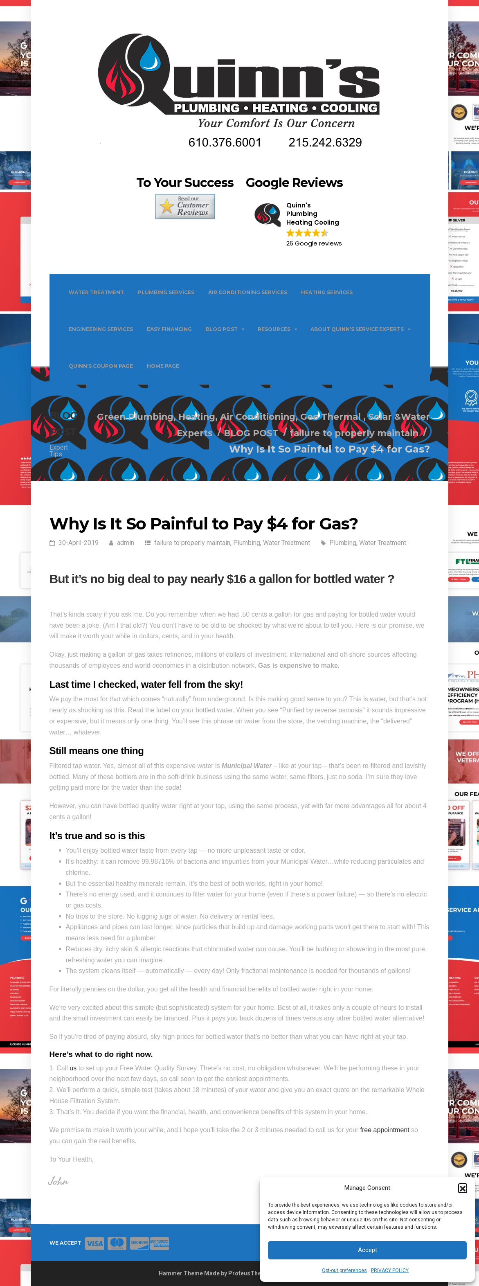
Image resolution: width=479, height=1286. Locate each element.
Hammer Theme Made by (193, 1273)
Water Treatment (286, 543)
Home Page (163, 366)
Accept (367, 1250)
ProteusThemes (250, 1273)
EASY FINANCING (169, 329)
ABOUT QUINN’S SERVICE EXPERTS (357, 329)
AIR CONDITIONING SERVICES (247, 292)
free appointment (384, 1129)
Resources (274, 329)
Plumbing (246, 543)
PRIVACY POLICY (390, 1270)
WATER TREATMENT (96, 292)
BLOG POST (222, 329)
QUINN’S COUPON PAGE (101, 366)
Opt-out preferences (344, 1270)
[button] (463, 1188)
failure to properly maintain (192, 543)
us (73, 1068)
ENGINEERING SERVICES (101, 329)
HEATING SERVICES (327, 292)
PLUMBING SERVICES (166, 292)
